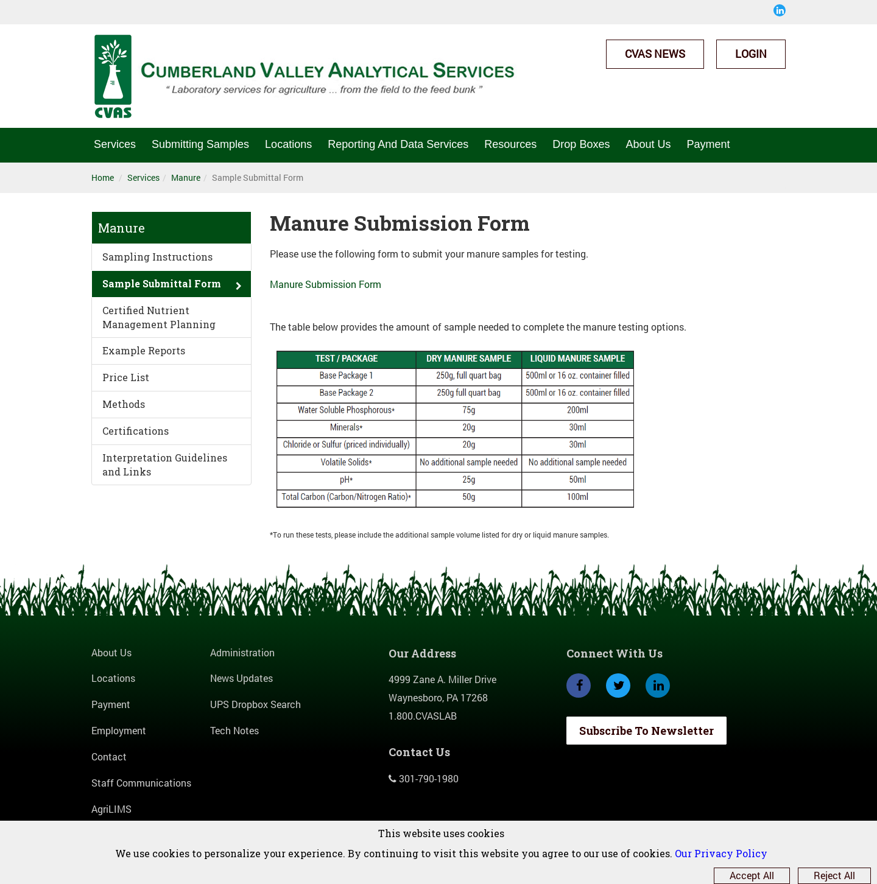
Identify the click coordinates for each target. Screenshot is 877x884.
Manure (185, 177)
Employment (118, 730)
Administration (242, 652)
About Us (648, 144)
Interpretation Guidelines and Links (164, 464)
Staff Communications (141, 782)
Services (115, 144)
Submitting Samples (200, 144)
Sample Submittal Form (161, 283)
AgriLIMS (111, 808)
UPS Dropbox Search (255, 704)
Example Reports (143, 350)
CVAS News (655, 53)
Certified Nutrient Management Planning (159, 317)
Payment (708, 144)
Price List (125, 377)
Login (751, 53)
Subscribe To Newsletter (646, 730)
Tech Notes (234, 730)
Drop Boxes (581, 144)
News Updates (241, 678)
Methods (123, 404)
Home (102, 177)
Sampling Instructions (157, 256)
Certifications (135, 430)
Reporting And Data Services (398, 144)
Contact (109, 756)
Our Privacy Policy (721, 853)
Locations (288, 144)
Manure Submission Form (325, 284)
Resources (510, 144)
